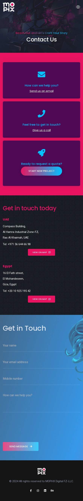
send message (20, 446)
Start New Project (41, 171)
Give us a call (41, 130)
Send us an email (42, 91)
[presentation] (31, 428)
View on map (41, 252)
